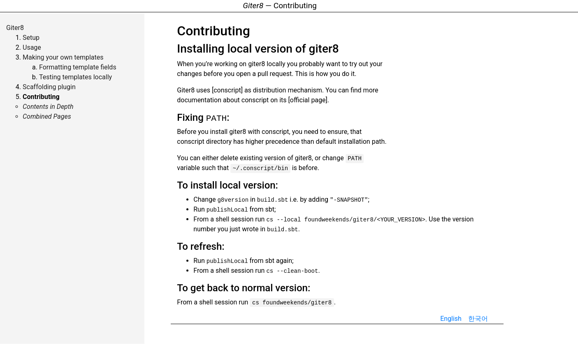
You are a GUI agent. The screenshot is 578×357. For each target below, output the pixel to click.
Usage (32, 47)
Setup (31, 37)
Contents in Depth (48, 107)
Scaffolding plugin (49, 87)
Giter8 (15, 28)
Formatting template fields (77, 67)
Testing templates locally (75, 77)
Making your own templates (63, 57)
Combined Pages (47, 116)
